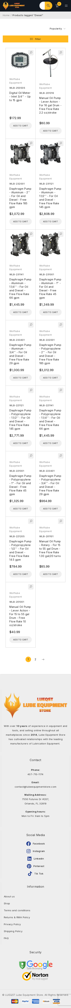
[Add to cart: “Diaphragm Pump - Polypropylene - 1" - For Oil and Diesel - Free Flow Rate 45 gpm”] (20, 508)
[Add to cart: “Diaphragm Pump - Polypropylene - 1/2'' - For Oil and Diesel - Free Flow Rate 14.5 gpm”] (20, 574)
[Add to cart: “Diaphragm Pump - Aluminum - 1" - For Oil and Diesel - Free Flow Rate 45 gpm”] (50, 312)
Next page (43, 659)
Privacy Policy (12, 924)
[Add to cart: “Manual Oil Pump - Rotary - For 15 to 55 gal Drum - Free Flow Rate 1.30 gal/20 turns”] (50, 574)
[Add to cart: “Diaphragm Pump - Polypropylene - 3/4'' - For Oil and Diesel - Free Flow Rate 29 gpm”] (50, 508)
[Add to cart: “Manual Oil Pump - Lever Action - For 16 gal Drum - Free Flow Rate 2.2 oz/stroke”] (50, 130)
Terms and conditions (17, 910)
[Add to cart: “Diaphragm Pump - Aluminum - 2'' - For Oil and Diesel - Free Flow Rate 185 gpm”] (20, 221)
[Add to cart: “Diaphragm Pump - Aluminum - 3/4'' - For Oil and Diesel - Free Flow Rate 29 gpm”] (20, 377)
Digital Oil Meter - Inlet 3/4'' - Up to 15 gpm (20, 96)
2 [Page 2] (35, 659)
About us (9, 896)
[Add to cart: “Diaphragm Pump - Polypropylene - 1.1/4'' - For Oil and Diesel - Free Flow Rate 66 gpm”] (50, 443)
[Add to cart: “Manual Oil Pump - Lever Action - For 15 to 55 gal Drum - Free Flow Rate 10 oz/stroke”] (20, 639)
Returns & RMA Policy (17, 917)
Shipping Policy (13, 931)
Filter (38, 38)
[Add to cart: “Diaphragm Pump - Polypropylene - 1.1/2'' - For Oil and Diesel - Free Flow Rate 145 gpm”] (20, 443)
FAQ (6, 938)
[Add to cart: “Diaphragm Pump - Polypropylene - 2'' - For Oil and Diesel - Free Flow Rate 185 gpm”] (50, 377)
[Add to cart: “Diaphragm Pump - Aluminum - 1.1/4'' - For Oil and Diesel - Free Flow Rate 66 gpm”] (20, 312)
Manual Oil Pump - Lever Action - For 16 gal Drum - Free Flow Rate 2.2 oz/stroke (50, 105)
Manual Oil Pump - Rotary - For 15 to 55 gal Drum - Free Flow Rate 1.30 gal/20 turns (50, 549)
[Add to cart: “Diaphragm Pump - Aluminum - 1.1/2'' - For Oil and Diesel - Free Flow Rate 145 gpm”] (50, 221)
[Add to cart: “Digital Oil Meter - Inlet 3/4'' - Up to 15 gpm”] (20, 125)
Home (6, 15)
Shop (7, 903)
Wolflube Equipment (15, 81)
